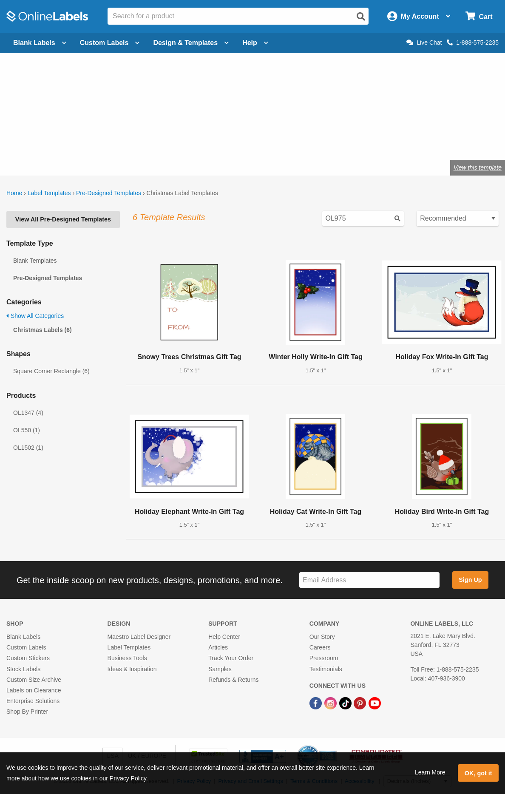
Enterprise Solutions (33, 701)
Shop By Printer (27, 711)
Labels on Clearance (33, 690)
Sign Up (470, 579)
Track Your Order (230, 658)
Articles (218, 647)
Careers (320, 647)
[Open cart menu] (479, 16)
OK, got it (478, 773)
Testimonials (325, 669)
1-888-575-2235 (473, 42)
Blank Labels (23, 636)
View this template (478, 167)
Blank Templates (35, 260)
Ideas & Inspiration (132, 669)
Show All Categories (35, 315)
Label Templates (49, 193)
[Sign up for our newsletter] (369, 580)
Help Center (224, 636)
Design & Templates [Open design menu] (191, 42)
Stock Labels (23, 669)
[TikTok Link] (346, 702)
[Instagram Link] (331, 702)
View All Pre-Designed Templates (63, 219)
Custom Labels (26, 647)
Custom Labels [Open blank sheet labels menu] (110, 42)
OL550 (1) (26, 430)
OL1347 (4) (28, 412)
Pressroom (323, 658)
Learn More (430, 772)
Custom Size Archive (33, 679)
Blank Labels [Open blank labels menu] (39, 42)
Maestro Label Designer (139, 636)
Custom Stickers (28, 658)
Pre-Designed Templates (108, 193)
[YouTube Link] (375, 702)
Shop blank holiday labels (52, 139)
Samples (219, 669)
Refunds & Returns (233, 679)
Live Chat (424, 42)
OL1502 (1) (28, 447)
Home (14, 193)
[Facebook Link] (316, 702)
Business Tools (127, 658)
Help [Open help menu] (255, 42)
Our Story (322, 636)
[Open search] (361, 16)
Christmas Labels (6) (42, 329)
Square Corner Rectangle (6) (51, 371)
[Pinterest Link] (361, 702)
